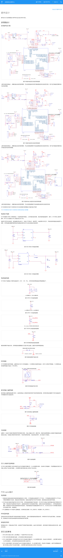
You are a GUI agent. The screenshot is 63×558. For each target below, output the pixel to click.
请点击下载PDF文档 (57, 9)
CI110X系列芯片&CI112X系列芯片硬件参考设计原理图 (15, 210)
